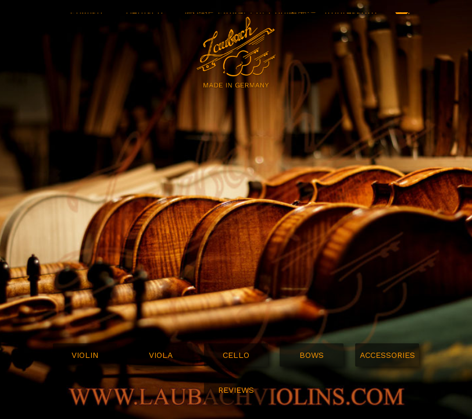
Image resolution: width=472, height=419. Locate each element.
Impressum (350, 23)
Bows (311, 355)
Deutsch (144, 23)
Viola (161, 355)
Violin (84, 355)
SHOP (402, 23)
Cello (236, 355)
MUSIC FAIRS (214, 23)
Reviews (236, 390)
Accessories (387, 355)
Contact (286, 23)
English (86, 23)
